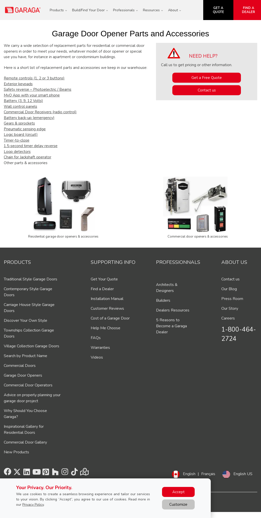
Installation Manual (107, 298)
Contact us (207, 90)
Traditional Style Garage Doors (30, 279)
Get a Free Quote (206, 77)
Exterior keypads (18, 83)
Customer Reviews (107, 308)
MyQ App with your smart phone (32, 95)
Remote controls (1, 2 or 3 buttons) (34, 78)
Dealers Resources (172, 310)
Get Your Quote (104, 279)
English (189, 474)
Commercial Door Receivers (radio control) (40, 112)
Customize (178, 504)
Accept (178, 491)
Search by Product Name (25, 356)
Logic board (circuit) (21, 134)
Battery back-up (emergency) (29, 117)
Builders (163, 300)
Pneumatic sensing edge (25, 129)
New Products (16, 452)
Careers (228, 318)
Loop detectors (17, 151)
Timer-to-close (16, 140)
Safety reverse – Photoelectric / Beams (37, 89)
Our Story (229, 308)
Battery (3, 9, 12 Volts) (23, 100)
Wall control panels (20, 106)
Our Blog (229, 289)
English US (242, 474)
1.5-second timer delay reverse (31, 145)
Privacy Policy (33, 504)
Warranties (100, 347)
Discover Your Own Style (25, 320)
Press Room (232, 298)
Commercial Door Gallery (25, 442)
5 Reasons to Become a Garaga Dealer (171, 326)
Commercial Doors (20, 365)
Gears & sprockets (19, 123)
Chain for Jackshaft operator (27, 157)
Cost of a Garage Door (110, 318)
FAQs (96, 338)
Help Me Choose (105, 328)
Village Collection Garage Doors (31, 346)
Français (208, 474)
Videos (97, 357)
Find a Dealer (102, 289)
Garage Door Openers (23, 375)
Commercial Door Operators (28, 385)
